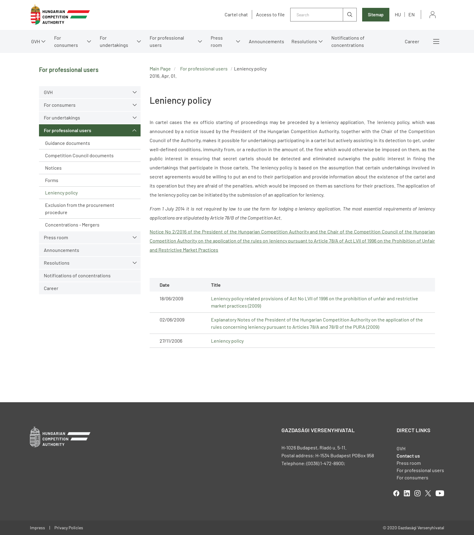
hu (398, 14)
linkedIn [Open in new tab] (407, 493)
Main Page (160, 68)
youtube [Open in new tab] (440, 493)
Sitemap (376, 14)
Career (412, 41)
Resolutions (304, 41)
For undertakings (114, 41)
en (411, 14)
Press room (217, 41)
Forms (51, 180)
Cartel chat (236, 14)
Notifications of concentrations (348, 41)
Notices (53, 168)
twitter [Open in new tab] (428, 493)
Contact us (408, 455)
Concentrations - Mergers (72, 224)
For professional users (167, 41)
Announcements (266, 41)
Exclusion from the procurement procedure (79, 208)
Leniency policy (61, 192)
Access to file (270, 14)
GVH (35, 41)
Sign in (433, 14)
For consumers (66, 41)
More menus (436, 41)
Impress (37, 527)
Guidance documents (67, 143)
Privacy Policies (68, 527)
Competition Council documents (79, 155)
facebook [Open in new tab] (396, 493)
